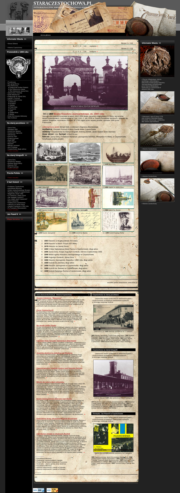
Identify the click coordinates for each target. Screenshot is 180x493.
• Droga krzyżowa (13, 138)
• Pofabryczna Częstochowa (16, 202)
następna (94, 46)
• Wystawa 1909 (12, 129)
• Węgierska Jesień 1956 (15, 194)
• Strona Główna (12, 43)
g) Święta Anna (12, 112)
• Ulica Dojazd (11, 142)
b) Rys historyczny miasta (16, 89)
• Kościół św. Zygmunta (14, 133)
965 (73, 114)
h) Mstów (10, 114)
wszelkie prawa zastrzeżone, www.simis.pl (122, 282)
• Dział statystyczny (13, 94)
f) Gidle (10, 110)
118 (85, 46)
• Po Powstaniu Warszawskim (16, 208)
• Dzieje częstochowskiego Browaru (18, 190)
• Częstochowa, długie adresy (16, 149)
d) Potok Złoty (12, 107)
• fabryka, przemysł (13, 145)
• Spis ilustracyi (12, 118)
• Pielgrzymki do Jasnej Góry (16, 96)
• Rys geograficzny (13, 84)
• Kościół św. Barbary (14, 131)
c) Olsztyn (11, 105)
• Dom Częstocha (12, 201)
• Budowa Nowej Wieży (14, 163)
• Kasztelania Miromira (14, 188)
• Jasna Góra (11, 127)
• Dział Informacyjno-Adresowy (17, 116)
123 (35, 477)
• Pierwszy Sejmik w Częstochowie (18, 192)
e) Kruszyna (11, 109)
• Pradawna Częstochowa (15, 186)
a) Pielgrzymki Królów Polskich (17, 87)
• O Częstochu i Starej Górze (16, 195)
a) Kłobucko (11, 102)
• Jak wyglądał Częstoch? (15, 197)
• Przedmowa (11, 82)
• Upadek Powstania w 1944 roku (18, 206)
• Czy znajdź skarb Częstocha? (17, 199)
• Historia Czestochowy (149, 149)
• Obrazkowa (11, 135)
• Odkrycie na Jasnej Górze (16, 204)
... (82, 46)
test (92, 298)
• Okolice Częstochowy (14, 100)
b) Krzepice (11, 103)
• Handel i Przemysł (13, 98)
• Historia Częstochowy (14, 47)
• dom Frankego (12, 147)
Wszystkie (42, 238)
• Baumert (10, 143)
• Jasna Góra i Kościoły (14, 93)
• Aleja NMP (11, 140)
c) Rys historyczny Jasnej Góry (18, 91)
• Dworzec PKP (12, 136)
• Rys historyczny (12, 85)
